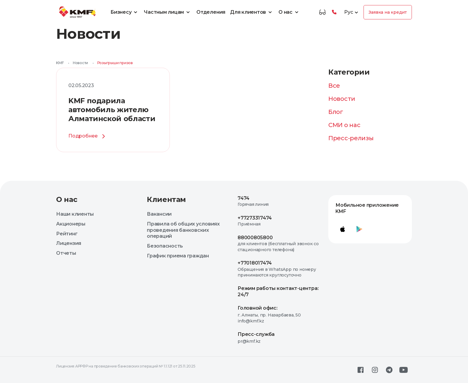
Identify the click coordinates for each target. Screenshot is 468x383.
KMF (60, 63)
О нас (289, 12)
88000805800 (255, 237)
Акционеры (70, 224)
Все (334, 85)
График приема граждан (178, 256)
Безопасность (165, 246)
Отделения (210, 12)
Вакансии (159, 214)
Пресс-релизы (350, 138)
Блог (335, 111)
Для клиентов (252, 12)
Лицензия (68, 243)
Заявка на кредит (388, 12)
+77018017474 (255, 263)
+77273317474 (255, 218)
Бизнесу (124, 12)
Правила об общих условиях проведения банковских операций (183, 230)
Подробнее (87, 136)
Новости (80, 63)
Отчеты (66, 253)
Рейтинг (66, 234)
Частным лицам (168, 12)
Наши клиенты (75, 214)
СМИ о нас (344, 125)
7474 (244, 198)
